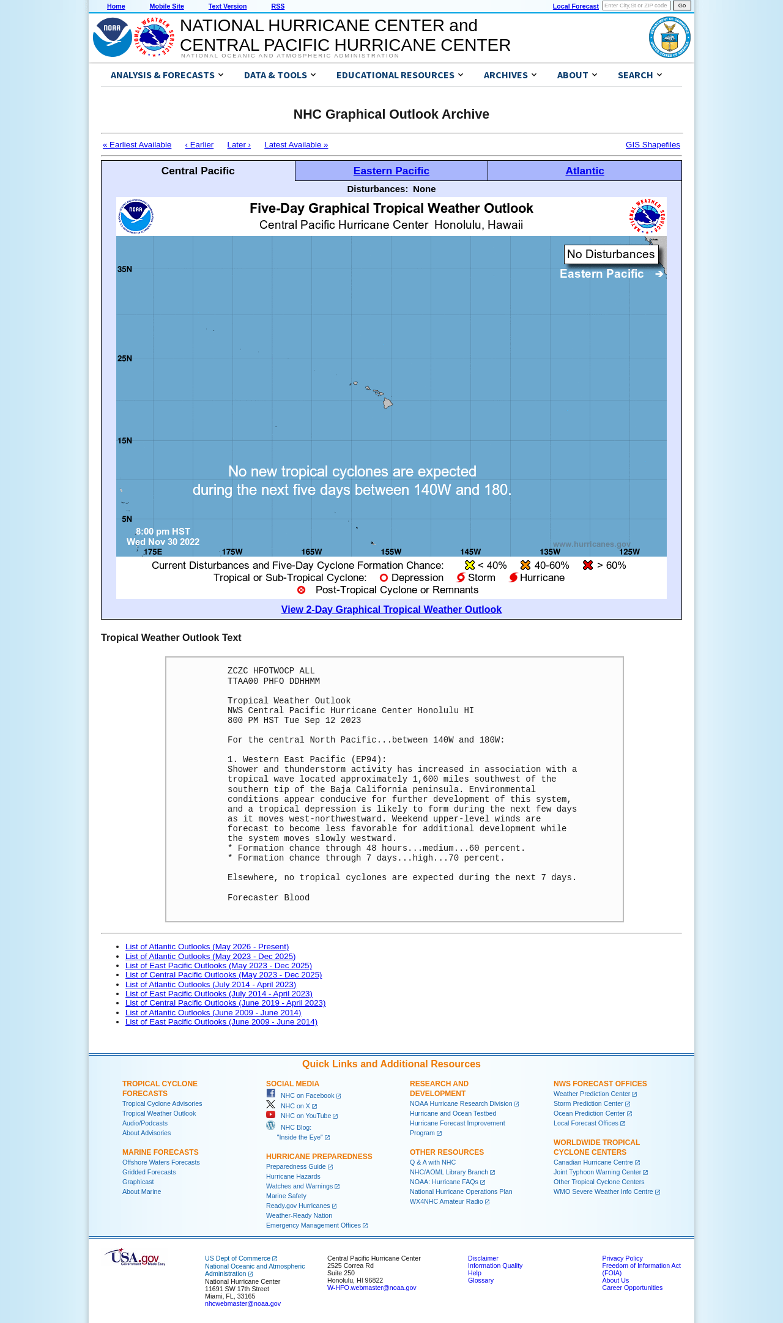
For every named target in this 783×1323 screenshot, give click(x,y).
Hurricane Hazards (293, 1176)
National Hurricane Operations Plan (461, 1191)
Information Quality (495, 1265)
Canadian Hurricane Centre (593, 1162)
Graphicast (138, 1181)
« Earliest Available (137, 144)
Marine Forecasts (160, 1152)
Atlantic (584, 171)
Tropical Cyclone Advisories (162, 1103)
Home (116, 6)
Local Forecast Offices (586, 1123)
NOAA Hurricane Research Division (461, 1103)
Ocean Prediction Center (589, 1113)
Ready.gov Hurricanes (298, 1205)
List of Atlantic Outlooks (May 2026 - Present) (207, 946)
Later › (239, 144)
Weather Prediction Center (592, 1093)
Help (474, 1273)
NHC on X (288, 1106)
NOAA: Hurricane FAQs (444, 1181)
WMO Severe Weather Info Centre (603, 1191)
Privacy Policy (622, 1258)
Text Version (228, 6)
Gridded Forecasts (149, 1172)
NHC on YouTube (298, 1115)
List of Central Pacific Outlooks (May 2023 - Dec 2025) (223, 974)
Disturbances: (377, 188)
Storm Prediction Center (588, 1103)
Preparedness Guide (296, 1166)
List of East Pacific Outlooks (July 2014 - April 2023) (219, 993)
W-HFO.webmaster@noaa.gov (372, 1287)
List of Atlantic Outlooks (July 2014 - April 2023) (210, 984)
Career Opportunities (632, 1287)
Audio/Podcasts (145, 1123)
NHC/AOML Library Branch (449, 1172)
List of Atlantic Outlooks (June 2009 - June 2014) (213, 1012)
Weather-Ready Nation (299, 1215)
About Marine (141, 1191)
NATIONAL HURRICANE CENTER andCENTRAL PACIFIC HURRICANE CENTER (345, 35)
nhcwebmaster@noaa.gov (243, 1303)
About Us (615, 1280)
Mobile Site (167, 6)
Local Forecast (576, 6)
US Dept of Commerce (237, 1258)
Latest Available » (296, 144)
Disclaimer (483, 1258)
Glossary (481, 1280)
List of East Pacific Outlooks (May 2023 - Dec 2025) (218, 965)
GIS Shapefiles (653, 144)
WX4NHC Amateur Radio (446, 1201)
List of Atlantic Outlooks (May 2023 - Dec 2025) (210, 956)
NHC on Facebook (300, 1095)
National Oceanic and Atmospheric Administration (290, 56)
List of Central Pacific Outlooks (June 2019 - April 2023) (225, 1002)
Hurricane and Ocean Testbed (453, 1113)
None (424, 188)
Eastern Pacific (391, 171)
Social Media (292, 1084)
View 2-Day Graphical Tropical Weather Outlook (391, 609)
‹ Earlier (199, 144)
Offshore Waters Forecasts (161, 1162)
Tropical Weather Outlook (159, 1113)
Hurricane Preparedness (319, 1156)
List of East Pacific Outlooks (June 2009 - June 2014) (221, 1021)
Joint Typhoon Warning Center (597, 1172)
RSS (277, 6)
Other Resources (447, 1152)
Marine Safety (286, 1195)
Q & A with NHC (433, 1162)
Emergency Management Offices (313, 1225)
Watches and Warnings (299, 1186)
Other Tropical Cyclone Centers (599, 1181)
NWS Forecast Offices (600, 1084)
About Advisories (146, 1132)
